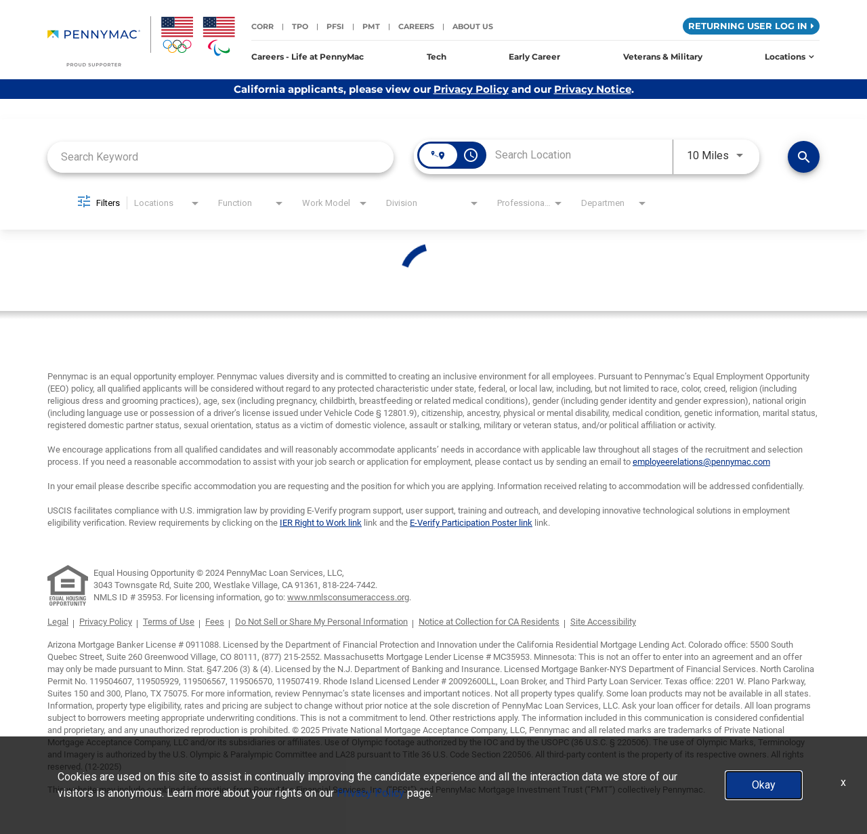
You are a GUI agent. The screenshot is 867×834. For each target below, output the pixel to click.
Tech (436, 56)
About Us (472, 26)
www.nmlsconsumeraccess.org (348, 597)
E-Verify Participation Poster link (471, 523)
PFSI (335, 26)
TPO (300, 26)
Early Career (534, 56)
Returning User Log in (751, 25)
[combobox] (220, 157)
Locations (789, 56)
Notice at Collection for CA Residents (489, 622)
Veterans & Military (662, 56)
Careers (416, 26)
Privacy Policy (471, 89)
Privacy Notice (592, 89)
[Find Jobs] (804, 157)
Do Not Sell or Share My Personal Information (321, 622)
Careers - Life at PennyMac (307, 56)
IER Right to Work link (321, 523)
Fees (214, 622)
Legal (57, 622)
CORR (262, 26)
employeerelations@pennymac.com (701, 462)
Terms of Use (168, 622)
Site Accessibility (603, 622)
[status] (433, 277)
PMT (371, 26)
